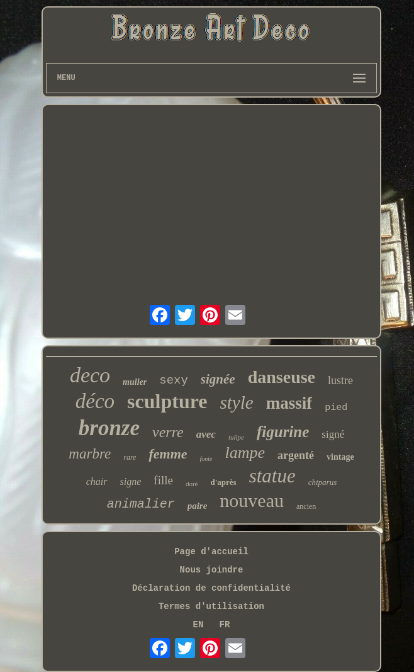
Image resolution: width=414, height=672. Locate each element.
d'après (223, 482)
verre (168, 432)
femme (167, 454)
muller (135, 382)
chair (97, 481)
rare (129, 457)
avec (206, 434)
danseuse (281, 377)
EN (198, 625)
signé (333, 434)
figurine (283, 431)
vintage (340, 457)
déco (95, 401)
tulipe (236, 437)
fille (163, 480)
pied (336, 407)
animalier (141, 504)
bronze (109, 428)
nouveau (252, 500)
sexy (173, 380)
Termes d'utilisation (211, 606)
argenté (295, 455)
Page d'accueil (211, 552)
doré (192, 483)
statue (272, 476)
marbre (90, 454)
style (237, 402)
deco (90, 375)
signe (131, 481)
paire (197, 506)
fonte (206, 458)
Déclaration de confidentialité (211, 588)
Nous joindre (211, 570)
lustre (340, 380)
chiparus (322, 482)
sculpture (167, 401)
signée (218, 379)
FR (225, 625)
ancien (306, 506)
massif (289, 403)
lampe (245, 452)
